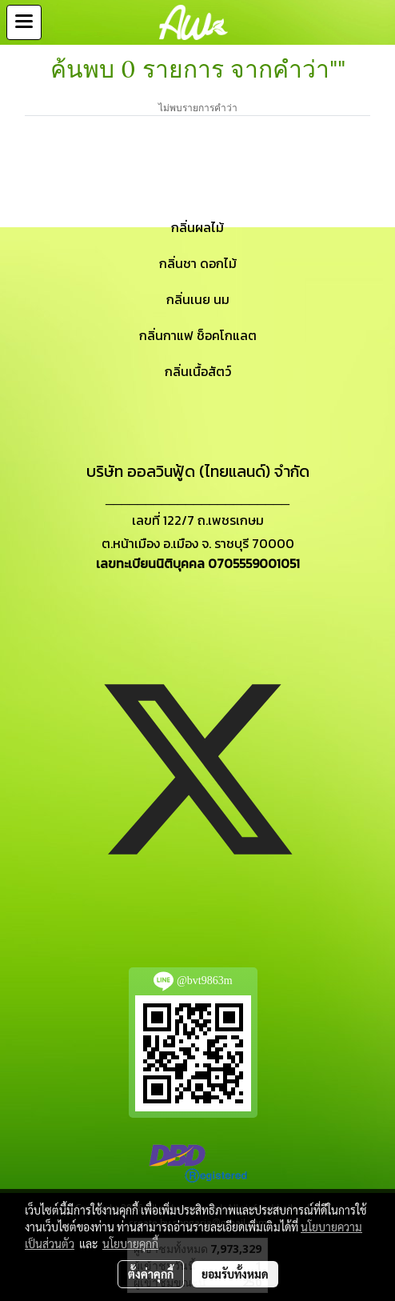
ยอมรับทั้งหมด (235, 1274)
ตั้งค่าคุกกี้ (151, 1274)
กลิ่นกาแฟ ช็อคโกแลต (198, 335)
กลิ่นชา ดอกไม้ (198, 263)
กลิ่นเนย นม (197, 299)
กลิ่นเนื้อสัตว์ (198, 371)
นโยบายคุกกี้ (130, 1243)
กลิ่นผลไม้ (197, 227)
